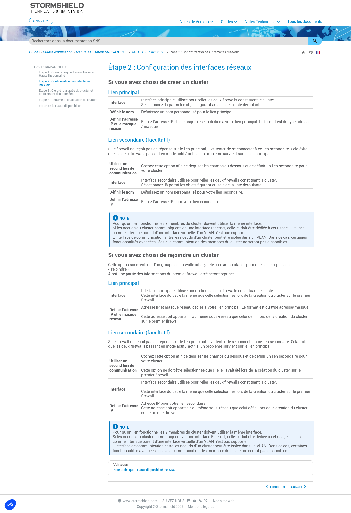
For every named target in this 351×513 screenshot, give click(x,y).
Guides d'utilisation (58, 52)
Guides (227, 22)
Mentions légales (201, 507)
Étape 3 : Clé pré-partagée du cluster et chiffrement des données (66, 92)
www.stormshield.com (137, 501)
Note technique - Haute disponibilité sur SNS (144, 470)
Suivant (296, 487)
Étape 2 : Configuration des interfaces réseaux (65, 82)
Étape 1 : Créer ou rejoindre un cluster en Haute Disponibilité (67, 73)
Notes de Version (194, 22)
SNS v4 (41, 21)
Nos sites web (223, 501)
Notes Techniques (260, 22)
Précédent (277, 487)
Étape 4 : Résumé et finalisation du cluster (68, 100)
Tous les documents (304, 21)
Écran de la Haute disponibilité (60, 106)
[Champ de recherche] (175, 41)
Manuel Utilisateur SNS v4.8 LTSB (101, 52)
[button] (315, 41)
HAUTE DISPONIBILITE (148, 52)
